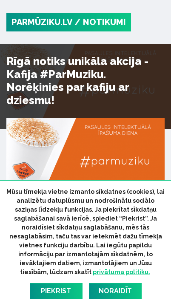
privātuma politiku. (121, 272)
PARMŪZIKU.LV (41, 22)
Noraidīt (115, 291)
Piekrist (56, 291)
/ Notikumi (100, 22)
